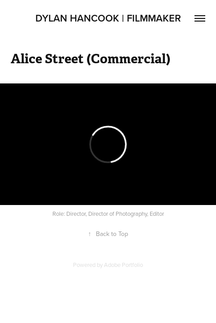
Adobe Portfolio (123, 265)
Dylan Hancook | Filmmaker (108, 18)
